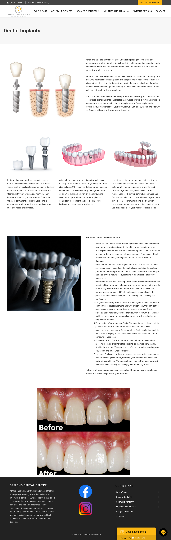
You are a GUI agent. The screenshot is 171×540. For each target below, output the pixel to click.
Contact (160, 11)
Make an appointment (150, 2)
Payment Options (142, 11)
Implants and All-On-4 (116, 11)
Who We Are (40, 11)
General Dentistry (62, 11)
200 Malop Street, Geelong (38, 2)
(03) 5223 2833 (16, 2)
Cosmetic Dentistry (87, 11)
